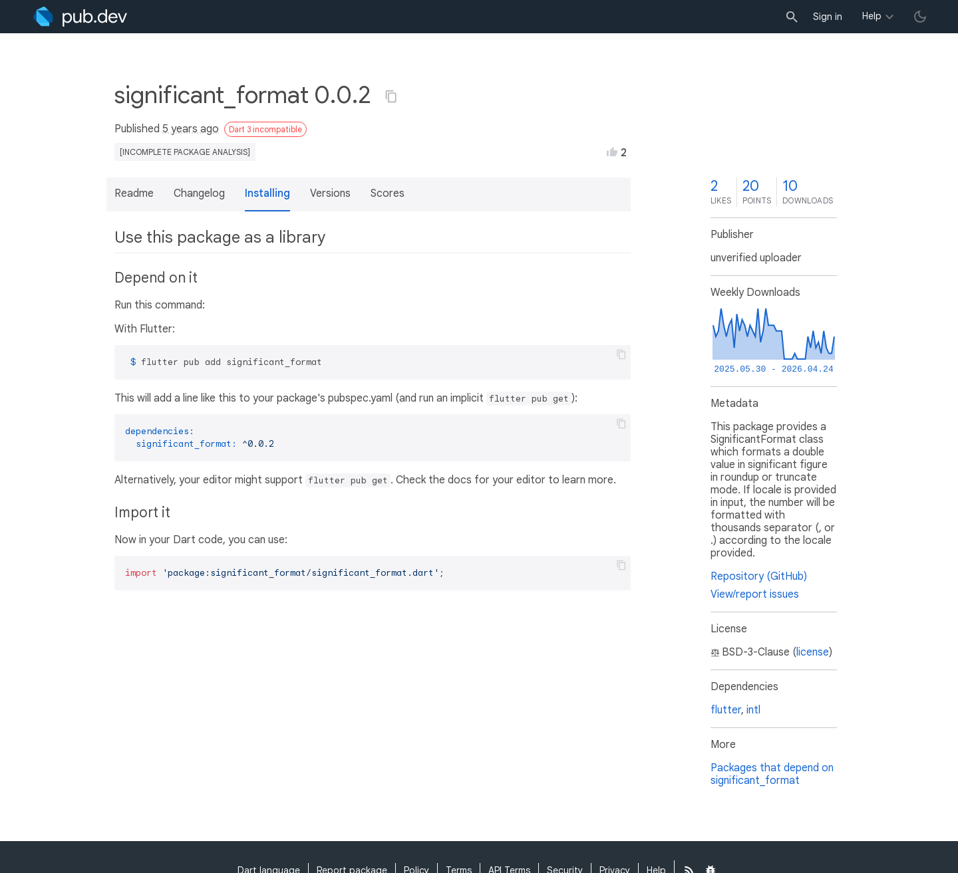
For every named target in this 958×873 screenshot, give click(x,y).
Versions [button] (330, 193)
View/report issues (755, 594)
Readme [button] (134, 193)
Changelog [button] (199, 193)
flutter (726, 710)
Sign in (827, 17)
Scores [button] (387, 193)
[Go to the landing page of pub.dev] (80, 17)
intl (753, 710)
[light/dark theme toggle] (920, 17)
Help (871, 16)
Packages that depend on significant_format (772, 774)
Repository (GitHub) (759, 576)
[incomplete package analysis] (185, 152)
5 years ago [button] (190, 129)
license (812, 652)
